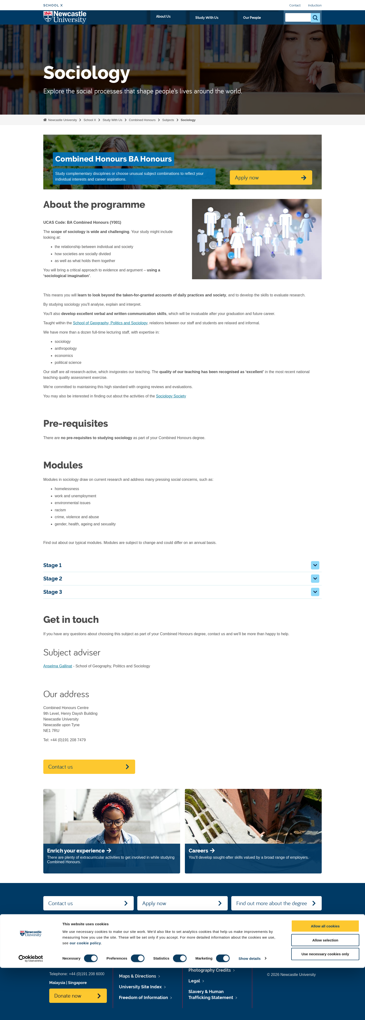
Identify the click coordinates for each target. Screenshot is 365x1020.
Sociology (188, 120)
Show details (250, 1011)
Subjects (168, 120)
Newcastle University (62, 120)
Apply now (154, 903)
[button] (315, 565)
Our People (265, 23)
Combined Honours (142, 120)
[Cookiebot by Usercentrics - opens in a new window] (31, 1010)
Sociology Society (171, 396)
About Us (205, 23)
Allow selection (325, 992)
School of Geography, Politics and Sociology (110, 323)
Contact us (60, 766)
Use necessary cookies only (325, 1006)
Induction (315, 5)
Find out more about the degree (271, 903)
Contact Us (306, 965)
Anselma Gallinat (57, 666)
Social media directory (297, 956)
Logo (65, 22)
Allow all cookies (325, 978)
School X (53, 5)
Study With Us (235, 23)
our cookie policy (85, 995)
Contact (295, 5)
